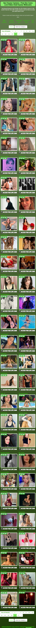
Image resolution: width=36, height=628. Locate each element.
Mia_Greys (4, 554)
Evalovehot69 (4, 152)
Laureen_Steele (23, 401)
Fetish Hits (24, 627)
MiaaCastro (22, 496)
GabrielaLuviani (23, 247)
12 (2, 34)
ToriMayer (21, 210)
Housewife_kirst (23, 190)
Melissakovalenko (23, 458)
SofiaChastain (22, 324)
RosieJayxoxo (4, 38)
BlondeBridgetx (5, 286)
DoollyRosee (4, 515)
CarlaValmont (22, 228)
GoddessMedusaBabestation (9, 56)
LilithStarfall (4, 114)
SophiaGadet (22, 152)
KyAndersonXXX (23, 95)
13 (5, 34)
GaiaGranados (5, 133)
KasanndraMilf (5, 458)
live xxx (28, 610)
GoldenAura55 (23, 267)
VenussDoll (4, 190)
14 (9, 34)
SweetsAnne (4, 573)
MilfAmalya (4, 305)
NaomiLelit (22, 75)
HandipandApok (5, 439)
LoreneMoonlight (23, 534)
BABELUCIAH (22, 305)
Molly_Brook (22, 133)
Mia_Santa (21, 439)
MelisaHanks (4, 247)
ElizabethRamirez (5, 171)
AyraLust (3, 210)
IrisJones (3, 496)
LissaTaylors (4, 228)
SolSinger (21, 515)
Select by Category (20, 26)
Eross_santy (22, 554)
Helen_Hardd (22, 573)
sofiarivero (22, 343)
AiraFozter (3, 343)
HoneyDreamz (4, 75)
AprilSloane (22, 114)
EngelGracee (22, 419)
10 (29, 31)
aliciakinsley (4, 401)
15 (12, 34)
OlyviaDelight (4, 324)
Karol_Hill (21, 286)
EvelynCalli (4, 419)
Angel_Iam (22, 477)
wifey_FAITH (22, 171)
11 (33, 31)
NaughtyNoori (22, 56)
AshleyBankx (4, 95)
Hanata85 (3, 267)
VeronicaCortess (23, 382)
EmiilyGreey (4, 362)
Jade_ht (3, 382)
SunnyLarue (22, 38)
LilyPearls (21, 362)
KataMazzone (4, 534)
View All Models (6, 31)
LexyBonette (4, 477)
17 (19, 34)
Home (11, 26)
